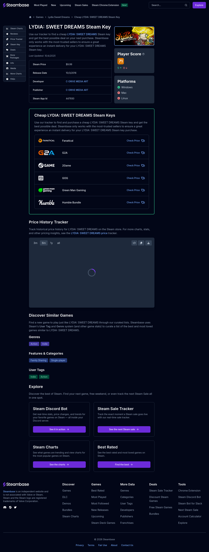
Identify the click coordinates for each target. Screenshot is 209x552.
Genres (124, 490)
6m (44, 243)
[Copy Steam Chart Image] (141, 243)
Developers (127, 510)
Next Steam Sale (188, 510)
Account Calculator (189, 516)
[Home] (30, 17)
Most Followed (100, 503)
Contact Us (127, 545)
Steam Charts (70, 516)
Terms (91, 545)
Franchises (127, 522)
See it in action (59, 429)
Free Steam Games (160, 507)
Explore (199, 5)
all (58, 243)
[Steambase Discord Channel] (4, 507)
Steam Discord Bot (189, 497)
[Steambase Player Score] (143, 54)
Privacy (80, 545)
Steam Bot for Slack (190, 503)
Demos (66, 503)
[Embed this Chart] (134, 243)
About (114, 545)
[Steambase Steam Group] (10, 507)
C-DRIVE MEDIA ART (77, 81)
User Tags (126, 503)
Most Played (40, 5)
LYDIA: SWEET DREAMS (82, 34)
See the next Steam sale (124, 429)
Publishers (126, 516)
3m (35, 243)
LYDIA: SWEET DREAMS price (89, 233)
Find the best (124, 464)
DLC (65, 497)
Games (40, 17)
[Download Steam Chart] (148, 243)
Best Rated (97, 490)
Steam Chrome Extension (105, 5)
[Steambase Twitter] (15, 507)
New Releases (100, 510)
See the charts (59, 464)
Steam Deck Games (103, 522)
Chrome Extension (189, 490)
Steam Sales (81, 5)
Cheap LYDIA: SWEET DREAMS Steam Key (97, 17)
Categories (127, 497)
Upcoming (65, 5)
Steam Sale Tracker (161, 490)
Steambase (9, 491)
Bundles (67, 510)
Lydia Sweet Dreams (59, 17)
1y (51, 243)
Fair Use (102, 545)
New (53, 5)
